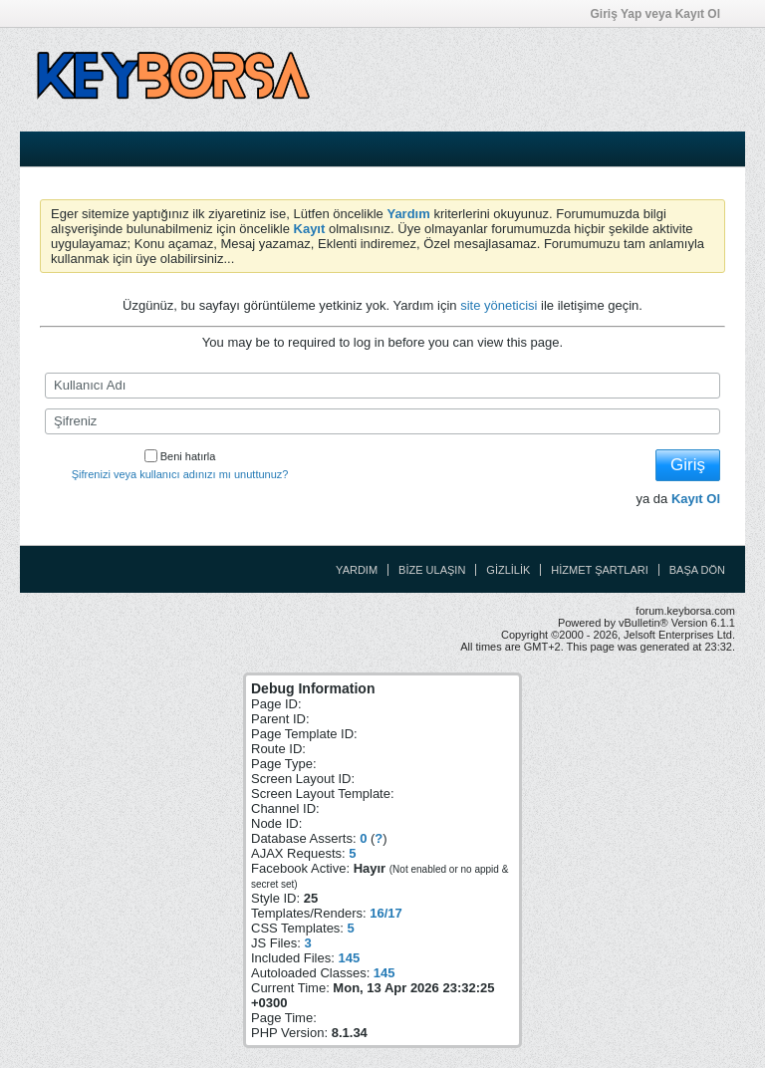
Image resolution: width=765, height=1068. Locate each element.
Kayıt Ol (695, 498)
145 (349, 957)
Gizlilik (508, 570)
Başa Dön (697, 570)
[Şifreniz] (382, 421)
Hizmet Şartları (599, 570)
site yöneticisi (498, 305)
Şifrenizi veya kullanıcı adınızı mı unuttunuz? (180, 474)
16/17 (386, 913)
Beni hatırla (180, 456)
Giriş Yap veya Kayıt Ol (661, 14)
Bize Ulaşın (431, 570)
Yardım (357, 570)
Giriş (687, 464)
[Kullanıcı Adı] (382, 386)
